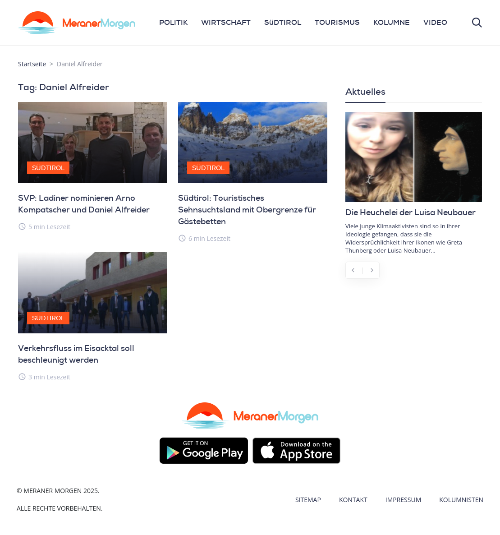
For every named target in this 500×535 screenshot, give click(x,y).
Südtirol (48, 168)
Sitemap (308, 499)
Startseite (32, 64)
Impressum (403, 499)
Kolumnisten (461, 499)
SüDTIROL (282, 22)
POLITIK (173, 22)
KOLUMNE (391, 22)
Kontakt (353, 499)
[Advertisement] (413, 346)
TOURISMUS (337, 22)
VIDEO (435, 22)
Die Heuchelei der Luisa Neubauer (410, 212)
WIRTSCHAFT (226, 22)
